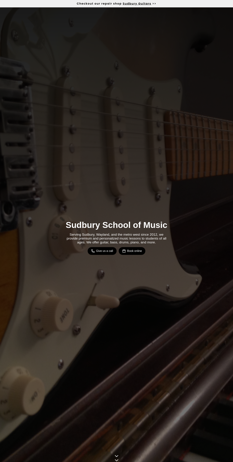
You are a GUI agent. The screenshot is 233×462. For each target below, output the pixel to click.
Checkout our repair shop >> (116, 4)
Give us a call (102, 251)
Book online (132, 251)
